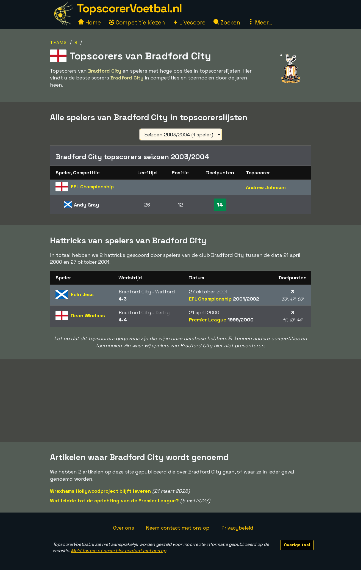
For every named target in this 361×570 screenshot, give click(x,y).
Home (89, 22)
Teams (58, 42)
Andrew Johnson (266, 187)
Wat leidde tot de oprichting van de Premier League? (114, 500)
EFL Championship (224, 299)
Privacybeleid (237, 528)
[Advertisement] (180, 400)
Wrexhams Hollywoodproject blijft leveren (100, 491)
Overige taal (297, 545)
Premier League (221, 319)
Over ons (123, 528)
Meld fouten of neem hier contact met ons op (118, 551)
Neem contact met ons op (177, 528)
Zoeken (226, 22)
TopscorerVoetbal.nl (129, 8)
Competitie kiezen (137, 22)
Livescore (189, 22)
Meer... (260, 22)
